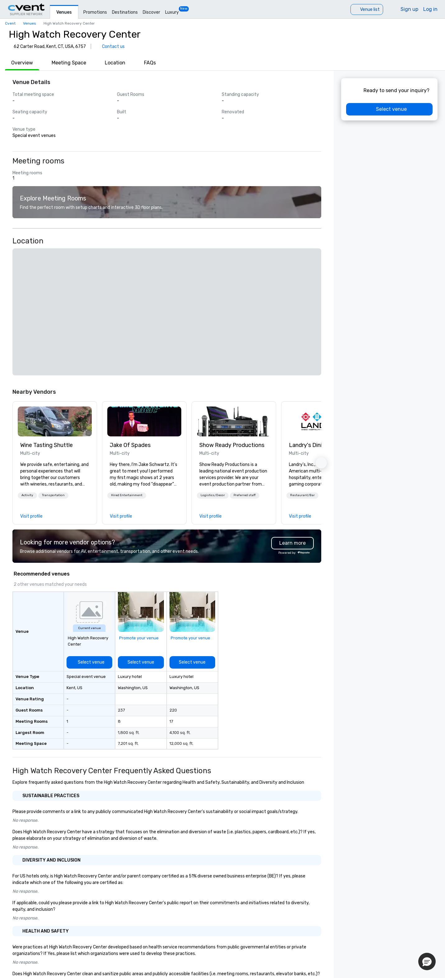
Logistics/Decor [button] (213, 495)
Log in (430, 9)
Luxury (172, 12)
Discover (151, 12)
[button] (27, 495)
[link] (55, 421)
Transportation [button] (53, 495)
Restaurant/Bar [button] (302, 495)
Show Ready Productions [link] (231, 445)
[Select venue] (90, 662)
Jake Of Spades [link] (130, 445)
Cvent (10, 23)
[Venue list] (366, 9)
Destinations (125, 12)
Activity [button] (27, 495)
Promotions (95, 12)
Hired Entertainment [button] (126, 495)
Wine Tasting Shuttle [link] (46, 445)
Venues (64, 12)
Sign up (409, 9)
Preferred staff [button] (245, 495)
